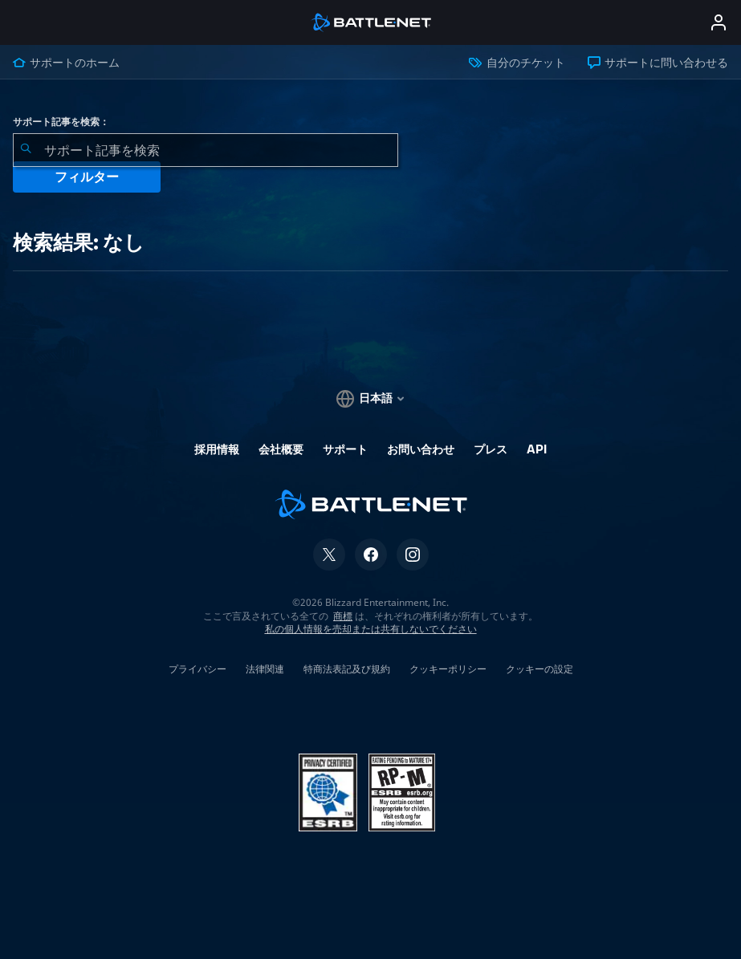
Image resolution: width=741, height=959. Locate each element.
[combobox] (205, 150)
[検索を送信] (26, 150)
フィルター (87, 177)
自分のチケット (516, 62)
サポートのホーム (66, 62)
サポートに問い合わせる (658, 62)
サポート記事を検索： (61, 122)
